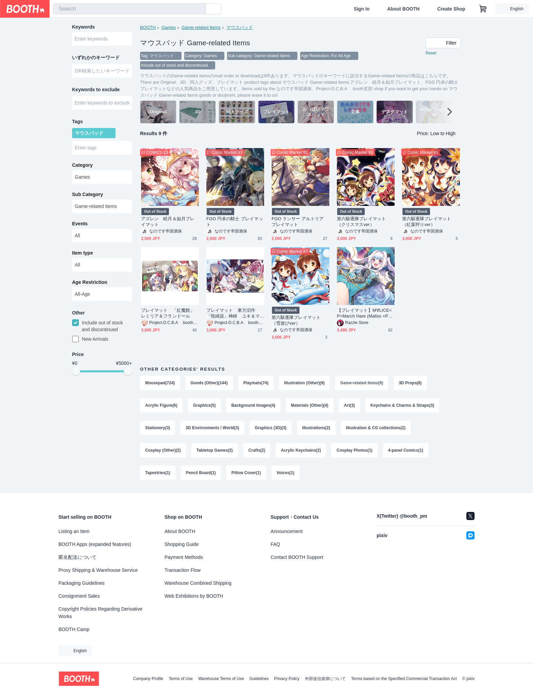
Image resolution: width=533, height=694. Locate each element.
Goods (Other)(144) (208, 383)
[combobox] (129, 8)
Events (80, 223)
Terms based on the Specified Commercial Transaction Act (404, 679)
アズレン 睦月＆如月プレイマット (167, 221)
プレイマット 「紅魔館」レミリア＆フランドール (167, 313)
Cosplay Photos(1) (354, 450)
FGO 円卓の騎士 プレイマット (234, 221)
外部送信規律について (325, 679)
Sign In (362, 8)
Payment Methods (184, 557)
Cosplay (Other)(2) (163, 450)
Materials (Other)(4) (309, 405)
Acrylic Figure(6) (161, 405)
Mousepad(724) (160, 383)
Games (168, 27)
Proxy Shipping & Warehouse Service (98, 570)
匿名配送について (77, 557)
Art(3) (349, 405)
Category (82, 165)
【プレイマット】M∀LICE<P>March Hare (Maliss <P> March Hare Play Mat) (364, 313)
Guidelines (259, 679)
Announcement (287, 531)
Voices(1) (285, 472)
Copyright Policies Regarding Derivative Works (100, 612)
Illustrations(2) (316, 427)
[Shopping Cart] (483, 9)
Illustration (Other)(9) (304, 383)
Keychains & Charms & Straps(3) (402, 405)
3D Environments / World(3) (212, 427)
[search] (199, 9)
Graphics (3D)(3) (271, 427)
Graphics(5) (204, 405)
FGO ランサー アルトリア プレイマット (298, 221)
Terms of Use (181, 679)
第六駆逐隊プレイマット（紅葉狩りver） (426, 221)
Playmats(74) (256, 383)
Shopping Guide (182, 544)
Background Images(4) (253, 405)
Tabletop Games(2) (214, 450)
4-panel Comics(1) (405, 450)
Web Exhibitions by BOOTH (194, 596)
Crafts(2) (256, 450)
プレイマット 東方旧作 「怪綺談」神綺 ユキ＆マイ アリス (233, 313)
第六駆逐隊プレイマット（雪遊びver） (296, 320)
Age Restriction (89, 282)
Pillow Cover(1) (246, 472)
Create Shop (451, 8)
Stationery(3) (157, 427)
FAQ (275, 544)
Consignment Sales (79, 596)
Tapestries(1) (157, 472)
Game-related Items (201, 27)
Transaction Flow (183, 570)
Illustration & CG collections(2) (376, 427)
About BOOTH (403, 8)
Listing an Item (73, 531)
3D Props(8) (410, 383)
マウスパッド (239, 27)
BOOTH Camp (73, 629)
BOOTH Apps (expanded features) (94, 544)
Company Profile (148, 679)
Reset (431, 53)
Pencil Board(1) (201, 472)
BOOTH (148, 27)
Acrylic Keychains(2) (301, 450)
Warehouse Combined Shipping (198, 583)
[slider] (76, 371)
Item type (82, 253)
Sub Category (87, 194)
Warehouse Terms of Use (221, 679)
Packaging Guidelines (81, 583)
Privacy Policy (286, 679)
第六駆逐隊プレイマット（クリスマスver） (361, 221)
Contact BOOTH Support (297, 557)
